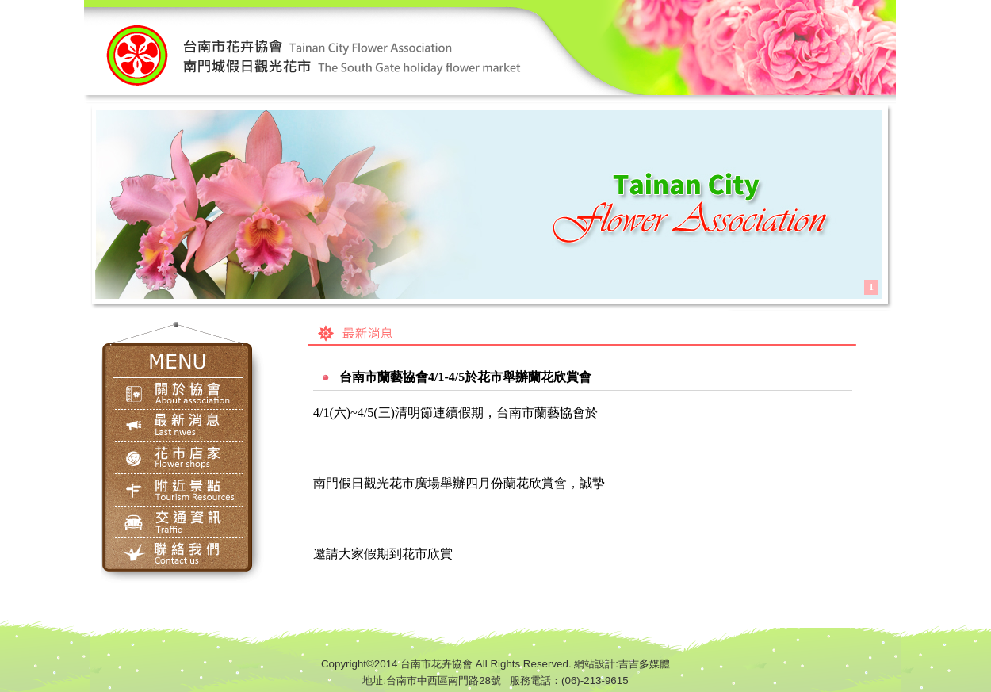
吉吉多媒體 (644, 664)
